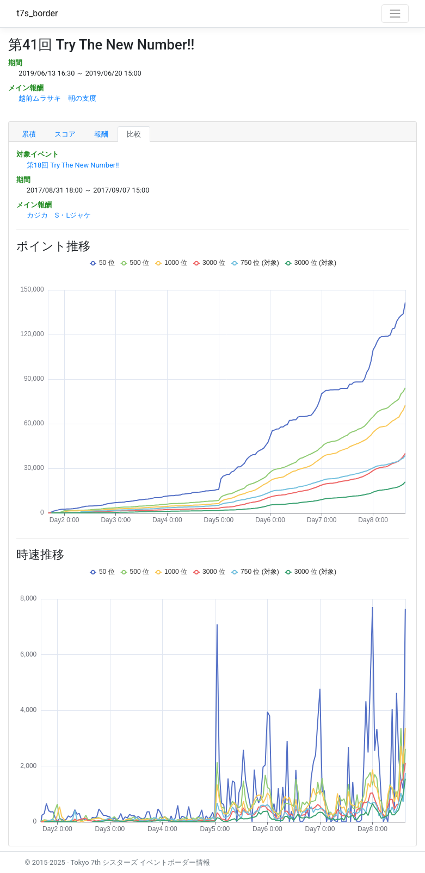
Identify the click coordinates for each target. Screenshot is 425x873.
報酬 (101, 134)
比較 (134, 134)
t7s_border (37, 13)
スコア (65, 134)
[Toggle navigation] (395, 13)
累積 (29, 134)
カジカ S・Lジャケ (59, 215)
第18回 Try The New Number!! (73, 165)
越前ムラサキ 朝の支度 (57, 98)
